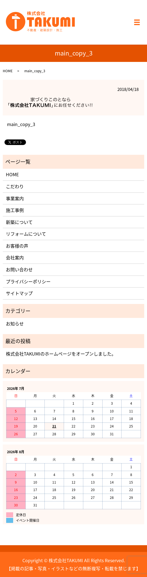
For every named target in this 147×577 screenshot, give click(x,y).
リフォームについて (26, 233)
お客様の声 (17, 245)
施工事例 (15, 210)
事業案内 (15, 198)
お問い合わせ (19, 269)
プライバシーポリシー (28, 281)
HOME (8, 70)
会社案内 (15, 257)
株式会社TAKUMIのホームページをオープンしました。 (61, 353)
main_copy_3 (21, 124)
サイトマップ (19, 293)
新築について (19, 222)
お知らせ (15, 323)
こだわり (15, 186)
